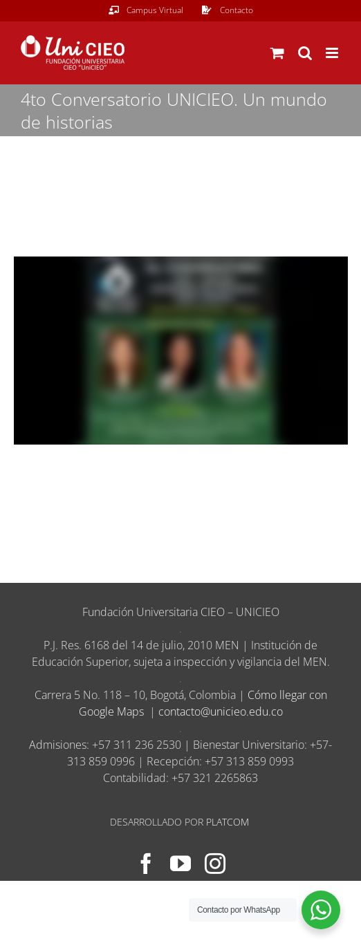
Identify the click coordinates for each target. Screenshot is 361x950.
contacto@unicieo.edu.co (220, 711)
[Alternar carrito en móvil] (277, 53)
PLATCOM (227, 821)
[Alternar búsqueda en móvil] (305, 53)
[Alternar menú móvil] (333, 53)
